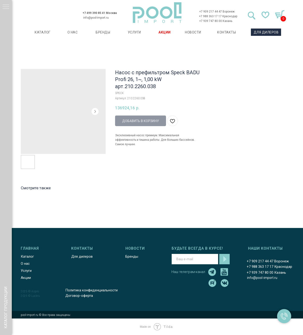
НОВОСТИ (192, 32)
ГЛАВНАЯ (29, 248)
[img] (156, 12)
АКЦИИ (164, 32)
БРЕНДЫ (102, 32)
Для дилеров (81, 256)
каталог (42, 32)
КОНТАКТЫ (226, 32)
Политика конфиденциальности (91, 290)
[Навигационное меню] (6, 7)
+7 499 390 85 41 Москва (99, 13)
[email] (194, 259)
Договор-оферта (78, 296)
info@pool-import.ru (95, 17)
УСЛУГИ (133, 32)
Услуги (25, 271)
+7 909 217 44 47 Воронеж (216, 11)
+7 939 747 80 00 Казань (215, 21)
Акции (25, 278)
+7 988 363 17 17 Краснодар (218, 16)
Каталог (26, 256)
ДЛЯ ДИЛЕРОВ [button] (265, 32)
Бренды (131, 256)
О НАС (72, 32)
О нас (24, 263)
